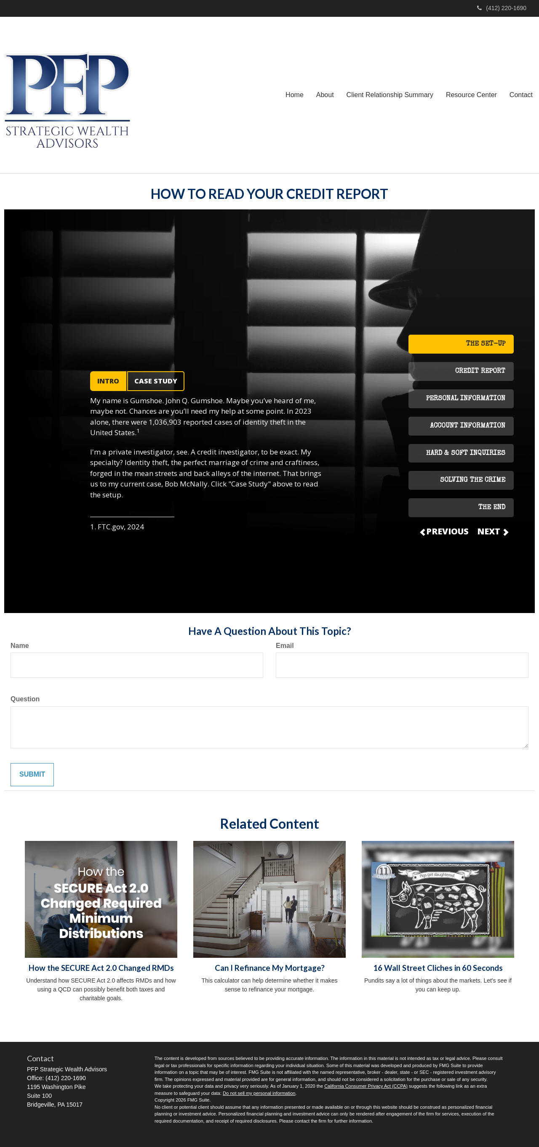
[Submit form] (32, 774)
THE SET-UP (485, 344)
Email (285, 645)
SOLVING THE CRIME (472, 480)
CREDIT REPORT (480, 371)
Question (25, 699)
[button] (325, 95)
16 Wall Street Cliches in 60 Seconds (438, 968)
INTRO (108, 381)
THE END (491, 508)
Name (20, 645)
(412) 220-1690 (501, 8)
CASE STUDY (155, 381)
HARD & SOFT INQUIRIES (465, 453)
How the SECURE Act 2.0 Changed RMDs (101, 968)
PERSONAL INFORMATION (465, 399)
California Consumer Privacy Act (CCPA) (366, 1086)
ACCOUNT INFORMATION (467, 426)
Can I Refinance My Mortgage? (270, 968)
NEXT (492, 531)
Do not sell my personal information (259, 1093)
